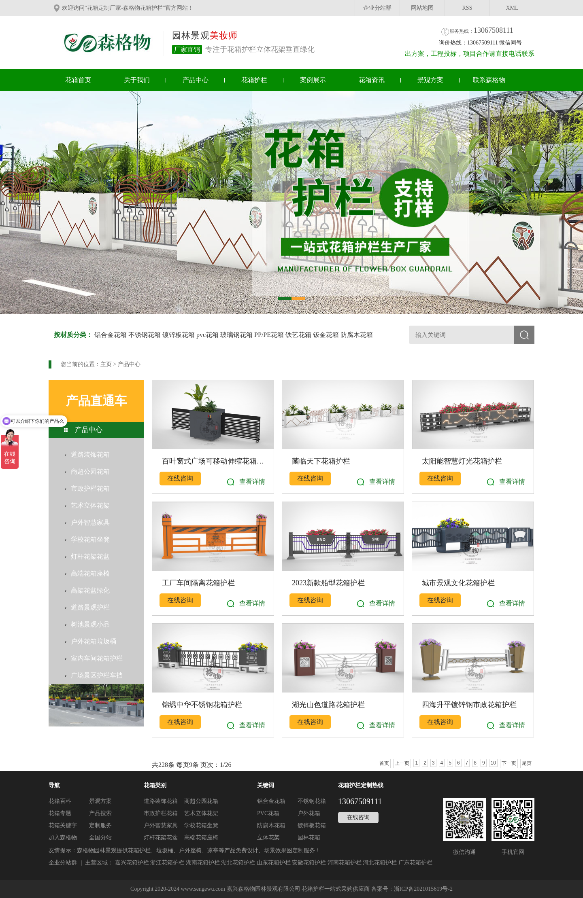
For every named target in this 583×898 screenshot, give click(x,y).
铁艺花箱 (298, 334)
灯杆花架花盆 (161, 837)
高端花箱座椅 (201, 837)
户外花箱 (309, 813)
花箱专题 (60, 813)
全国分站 (100, 837)
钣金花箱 (326, 334)
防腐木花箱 (356, 334)
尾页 (527, 763)
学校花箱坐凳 (201, 825)
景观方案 (430, 79)
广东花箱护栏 (415, 863)
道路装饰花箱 (161, 801)
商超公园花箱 (201, 801)
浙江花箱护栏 (167, 863)
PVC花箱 (268, 813)
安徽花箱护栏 (309, 863)
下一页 (509, 763)
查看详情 (252, 481)
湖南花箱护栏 (203, 863)
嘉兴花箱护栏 (132, 863)
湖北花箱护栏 (238, 863)
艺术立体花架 (201, 813)
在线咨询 (180, 478)
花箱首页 (78, 79)
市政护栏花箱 (161, 813)
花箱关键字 (63, 825)
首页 (384, 763)
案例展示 (313, 79)
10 (493, 763)
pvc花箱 (207, 334)
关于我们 (137, 79)
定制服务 (100, 825)
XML (512, 8)
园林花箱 (309, 837)
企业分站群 (377, 8)
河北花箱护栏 (380, 863)
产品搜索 (100, 813)
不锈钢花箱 (144, 334)
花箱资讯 (372, 79)
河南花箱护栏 (345, 863)
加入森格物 (63, 837)
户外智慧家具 (161, 825)
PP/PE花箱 (269, 334)
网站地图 (422, 8)
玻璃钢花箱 (236, 334)
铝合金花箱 (110, 334)
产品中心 (196, 79)
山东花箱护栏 (274, 863)
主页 (106, 364)
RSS (467, 8)
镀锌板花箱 (178, 334)
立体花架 (268, 837)
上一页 (402, 763)
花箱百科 (60, 801)
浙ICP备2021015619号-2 (423, 889)
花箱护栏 (254, 79)
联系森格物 (489, 79)
